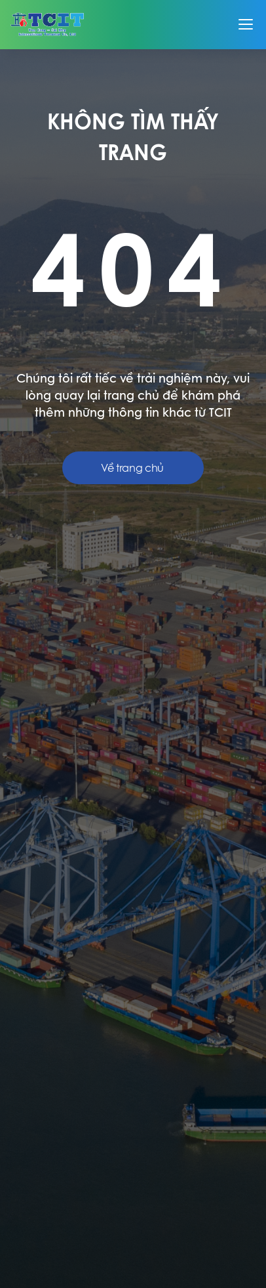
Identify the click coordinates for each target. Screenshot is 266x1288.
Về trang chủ (132, 468)
